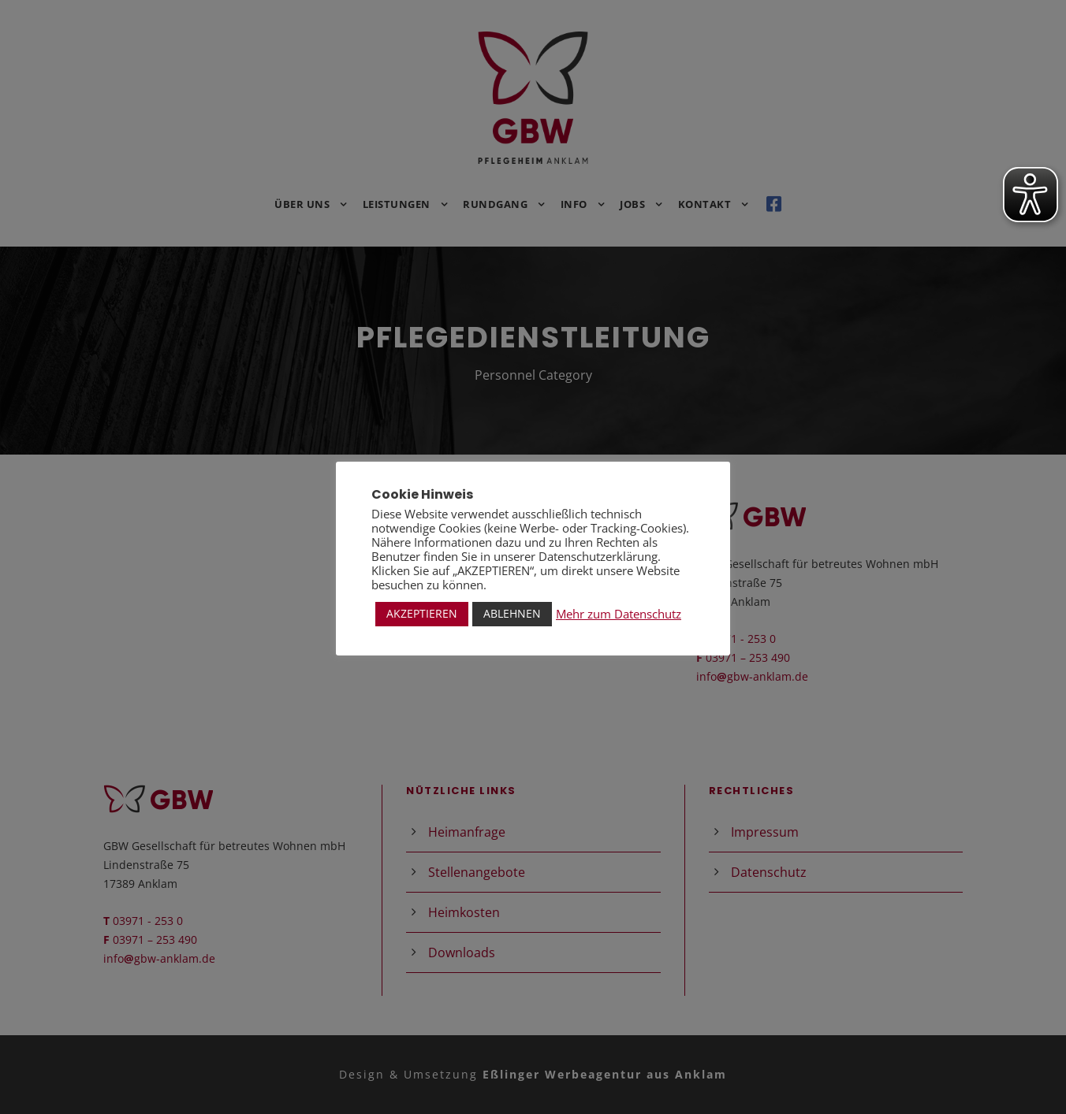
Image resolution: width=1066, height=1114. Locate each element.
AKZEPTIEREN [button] (421, 613)
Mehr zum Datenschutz (618, 614)
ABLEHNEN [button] (512, 613)
